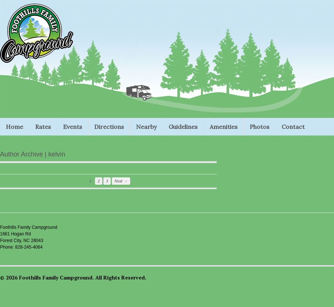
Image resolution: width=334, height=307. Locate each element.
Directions (109, 126)
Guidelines (183, 126)
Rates (43, 126)
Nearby (146, 126)
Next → (121, 181)
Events (72, 126)
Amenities (224, 126)
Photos (259, 126)
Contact (293, 126)
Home (14, 126)
